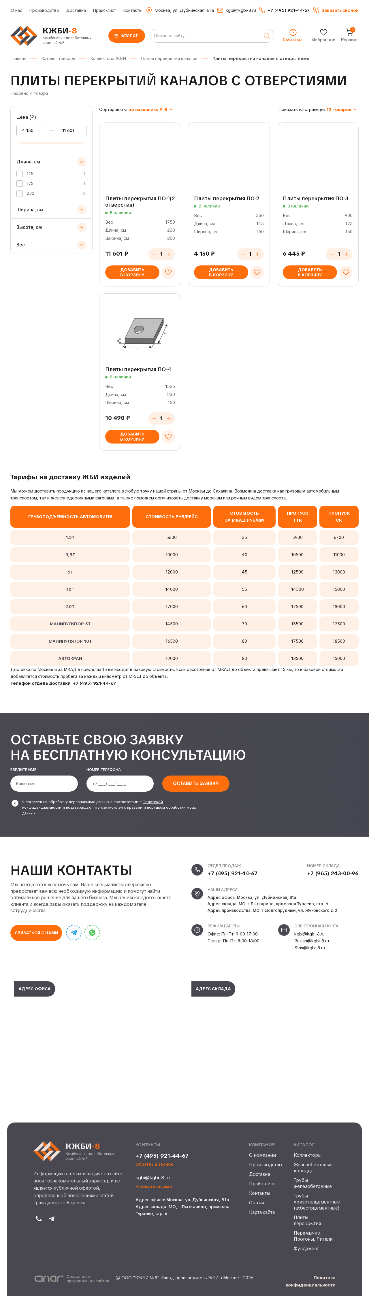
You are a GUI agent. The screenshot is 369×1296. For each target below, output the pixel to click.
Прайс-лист (104, 10)
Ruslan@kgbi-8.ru (311, 941)
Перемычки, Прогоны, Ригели (313, 1236)
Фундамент (306, 1249)
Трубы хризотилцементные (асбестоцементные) (315, 1202)
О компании (262, 1155)
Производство (44, 10)
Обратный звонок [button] (154, 1164)
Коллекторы (307, 1155)
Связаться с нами (36, 932)
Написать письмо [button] (153, 1186)
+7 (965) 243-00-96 (333, 873)
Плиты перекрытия (307, 1221)
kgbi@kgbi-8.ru (309, 934)
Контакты (132, 10)
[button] (336, 10)
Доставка (76, 10)
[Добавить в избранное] (168, 272)
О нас (16, 10)
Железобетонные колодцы (313, 1168)
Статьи (256, 1203)
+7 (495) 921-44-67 (94, 683)
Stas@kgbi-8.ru (309, 948)
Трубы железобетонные (313, 1183)
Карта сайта (262, 1212)
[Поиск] (266, 35)
